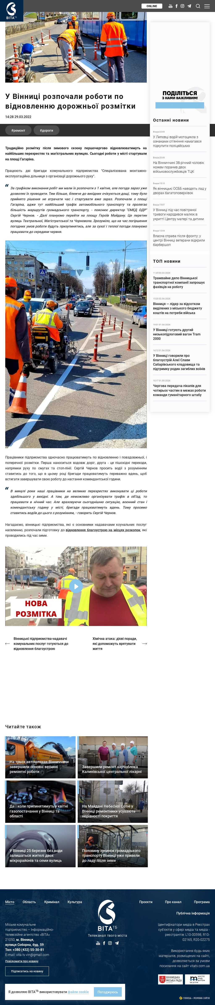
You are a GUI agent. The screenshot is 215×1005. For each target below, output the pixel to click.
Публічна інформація (193, 913)
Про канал (173, 902)
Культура (75, 902)
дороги (48, 130)
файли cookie (78, 991)
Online (152, 6)
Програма (202, 902)
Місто (9, 902)
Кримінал (51, 902)
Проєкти (145, 902)
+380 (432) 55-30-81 (28, 949)
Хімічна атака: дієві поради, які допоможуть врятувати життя (115, 643)
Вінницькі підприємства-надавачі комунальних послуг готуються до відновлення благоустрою (41, 643)
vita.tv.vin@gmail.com (32, 954)
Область (29, 902)
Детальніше (180, 139)
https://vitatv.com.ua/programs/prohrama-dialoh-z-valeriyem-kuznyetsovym (76, 683)
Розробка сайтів (202, 998)
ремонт (19, 130)
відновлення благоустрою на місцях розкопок (103, 530)
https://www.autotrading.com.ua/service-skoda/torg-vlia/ (180, 52)
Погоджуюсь (108, 992)
